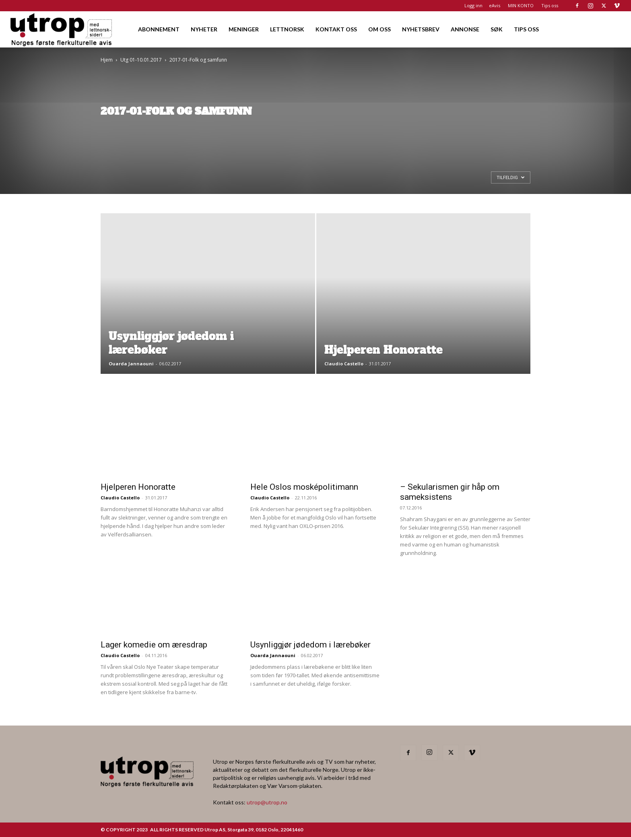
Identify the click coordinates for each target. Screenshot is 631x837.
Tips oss (549, 5)
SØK (497, 29)
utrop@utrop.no (267, 802)
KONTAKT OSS (336, 29)
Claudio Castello (343, 364)
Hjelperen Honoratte (138, 487)
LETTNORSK (287, 29)
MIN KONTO (521, 5)
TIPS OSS (526, 29)
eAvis (494, 5)
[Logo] (61, 29)
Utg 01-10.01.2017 (141, 59)
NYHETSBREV (420, 29)
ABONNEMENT (158, 29)
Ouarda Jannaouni (131, 364)
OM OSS (379, 29)
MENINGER (244, 29)
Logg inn (473, 5)
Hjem (107, 59)
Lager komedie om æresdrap (154, 644)
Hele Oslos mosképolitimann (304, 487)
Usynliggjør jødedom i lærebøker (310, 644)
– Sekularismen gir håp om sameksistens (449, 492)
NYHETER (204, 29)
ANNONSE (465, 29)
